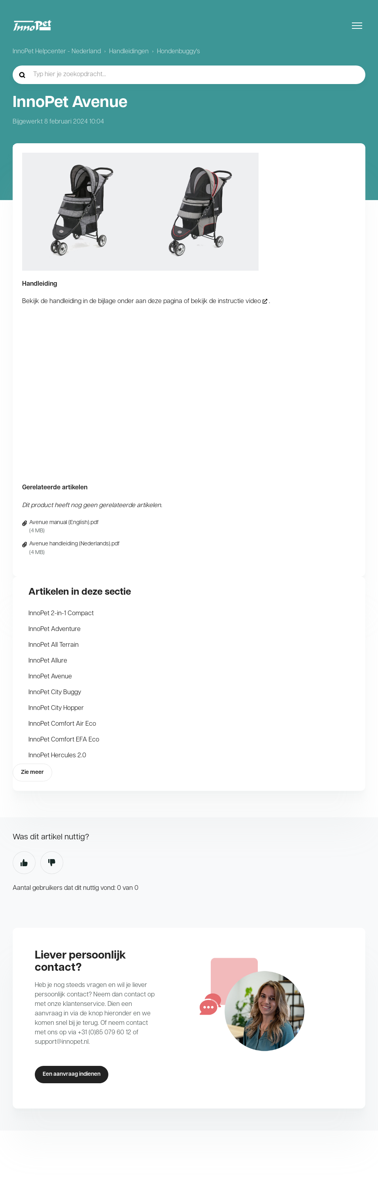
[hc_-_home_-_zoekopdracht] (189, 75)
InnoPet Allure (47, 661)
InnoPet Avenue (50, 677)
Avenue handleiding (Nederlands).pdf (74, 544)
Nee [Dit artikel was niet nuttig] (51, 862)
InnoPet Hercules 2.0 (57, 756)
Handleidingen (129, 52)
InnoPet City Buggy (54, 692)
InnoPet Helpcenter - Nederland (57, 52)
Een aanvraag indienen (71, 1074)
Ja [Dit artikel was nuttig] (24, 862)
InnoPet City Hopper (56, 708)
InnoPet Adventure (54, 629)
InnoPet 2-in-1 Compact (61, 613)
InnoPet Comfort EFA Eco (63, 740)
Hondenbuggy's (178, 52)
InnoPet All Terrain (53, 645)
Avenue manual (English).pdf (63, 523)
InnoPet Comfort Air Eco (62, 724)
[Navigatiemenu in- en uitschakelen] (357, 25)
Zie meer (32, 772)
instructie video (239, 301)
